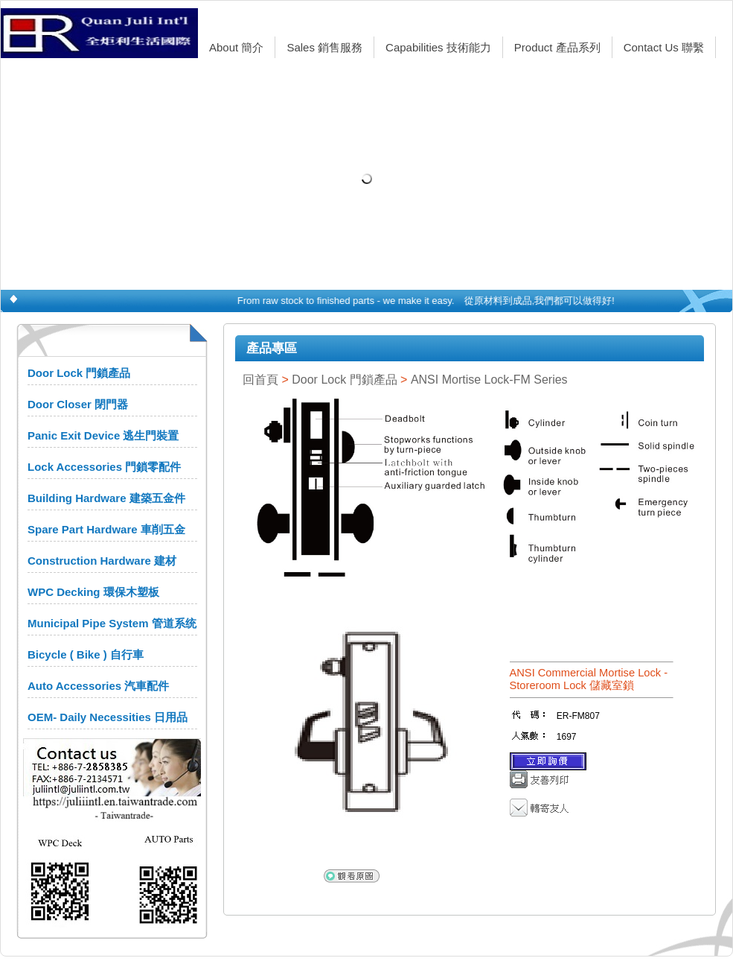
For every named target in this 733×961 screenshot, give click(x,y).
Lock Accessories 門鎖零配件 (104, 466)
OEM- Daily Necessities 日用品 (108, 717)
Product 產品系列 (557, 47)
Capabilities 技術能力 (438, 47)
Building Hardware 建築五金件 (106, 498)
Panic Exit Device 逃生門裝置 (103, 435)
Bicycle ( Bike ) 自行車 (86, 654)
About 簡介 (236, 47)
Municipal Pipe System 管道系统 (112, 623)
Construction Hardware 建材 (102, 560)
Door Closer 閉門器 (78, 404)
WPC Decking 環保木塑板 (93, 592)
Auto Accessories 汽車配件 (98, 685)
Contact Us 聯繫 (664, 47)
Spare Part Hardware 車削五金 (106, 529)
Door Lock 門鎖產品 (79, 373)
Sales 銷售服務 (324, 47)
